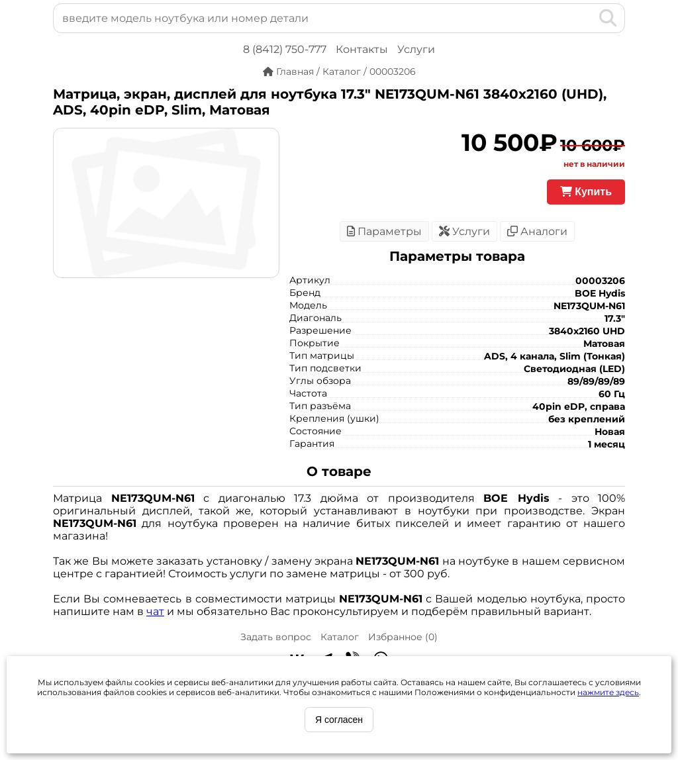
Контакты (362, 49)
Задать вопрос (275, 637)
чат (155, 611)
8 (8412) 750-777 (284, 49)
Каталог (339, 637)
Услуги (416, 49)
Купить (586, 191)
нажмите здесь (608, 692)
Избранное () (403, 637)
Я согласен (339, 719)
